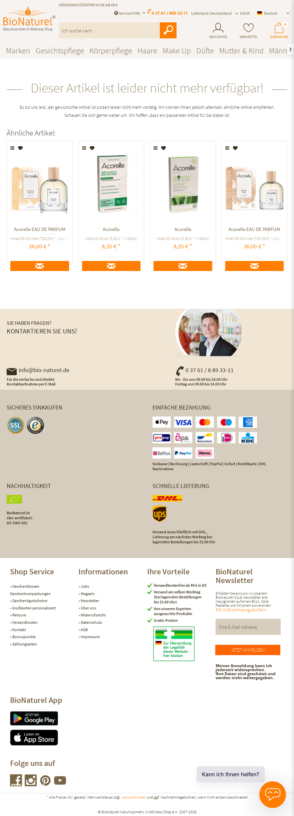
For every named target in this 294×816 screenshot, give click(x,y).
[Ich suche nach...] (117, 30)
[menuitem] (218, 30)
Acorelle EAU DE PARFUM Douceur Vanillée (39, 230)
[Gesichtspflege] (60, 50)
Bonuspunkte (24, 636)
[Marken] (18, 50)
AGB (84, 629)
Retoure (19, 614)
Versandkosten (25, 622)
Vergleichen (12, 148)
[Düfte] (205, 50)
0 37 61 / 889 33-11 (170, 13)
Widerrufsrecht (93, 614)
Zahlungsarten (24, 643)
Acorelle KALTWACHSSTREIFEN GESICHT (183, 230)
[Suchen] (168, 30)
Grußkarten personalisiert (34, 607)
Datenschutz (91, 622)
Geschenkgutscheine (29, 600)
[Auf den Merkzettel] (20, 148)
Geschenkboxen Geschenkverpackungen (30, 590)
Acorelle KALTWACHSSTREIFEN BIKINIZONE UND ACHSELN (111, 230)
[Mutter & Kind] (241, 50)
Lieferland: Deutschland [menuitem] (211, 13)
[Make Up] (177, 50)
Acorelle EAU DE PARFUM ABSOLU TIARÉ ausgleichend (254, 230)
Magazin (87, 593)
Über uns (88, 607)
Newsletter (89, 600)
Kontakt (19, 629)
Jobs (84, 586)
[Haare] (147, 50)
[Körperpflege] (111, 50)
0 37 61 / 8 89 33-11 (204, 370)
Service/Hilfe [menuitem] (127, 13)
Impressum (90, 636)
